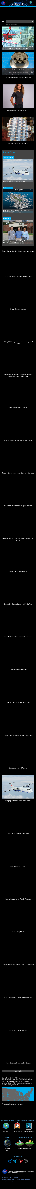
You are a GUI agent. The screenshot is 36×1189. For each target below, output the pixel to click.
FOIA (11, 1177)
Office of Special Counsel (23, 1179)
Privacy (16, 1177)
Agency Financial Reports (8, 1180)
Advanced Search (12, 24)
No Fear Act (5, 1177)
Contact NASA (20, 1180)
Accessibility (29, 1180)
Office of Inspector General (8, 1179)
